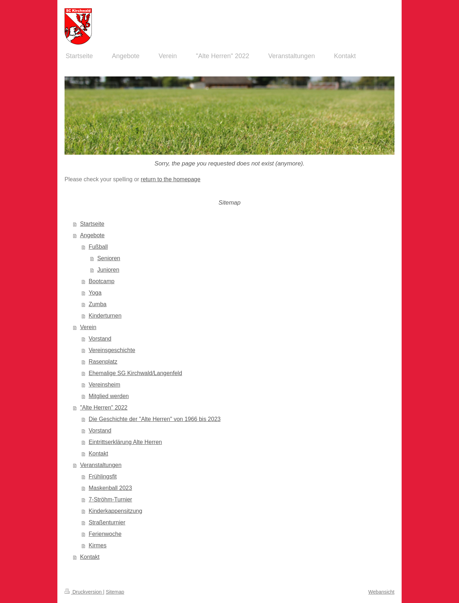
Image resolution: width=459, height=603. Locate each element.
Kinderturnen (105, 316)
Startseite (92, 224)
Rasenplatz (103, 362)
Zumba (98, 304)
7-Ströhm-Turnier (110, 499)
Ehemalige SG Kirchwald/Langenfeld (135, 373)
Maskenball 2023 (110, 488)
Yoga (95, 293)
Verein (88, 327)
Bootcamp (101, 281)
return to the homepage (170, 179)
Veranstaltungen (101, 465)
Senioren (108, 258)
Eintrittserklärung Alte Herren (125, 442)
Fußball (98, 247)
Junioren (108, 270)
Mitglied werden (109, 396)
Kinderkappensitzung (115, 511)
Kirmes (98, 545)
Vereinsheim (104, 385)
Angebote (92, 235)
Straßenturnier (107, 522)
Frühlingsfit (103, 476)
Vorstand (100, 339)
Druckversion (84, 592)
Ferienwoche (105, 534)
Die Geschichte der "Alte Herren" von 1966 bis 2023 (155, 419)
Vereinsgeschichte (112, 350)
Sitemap (115, 592)
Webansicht (381, 592)
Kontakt (98, 453)
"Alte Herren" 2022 (103, 408)
